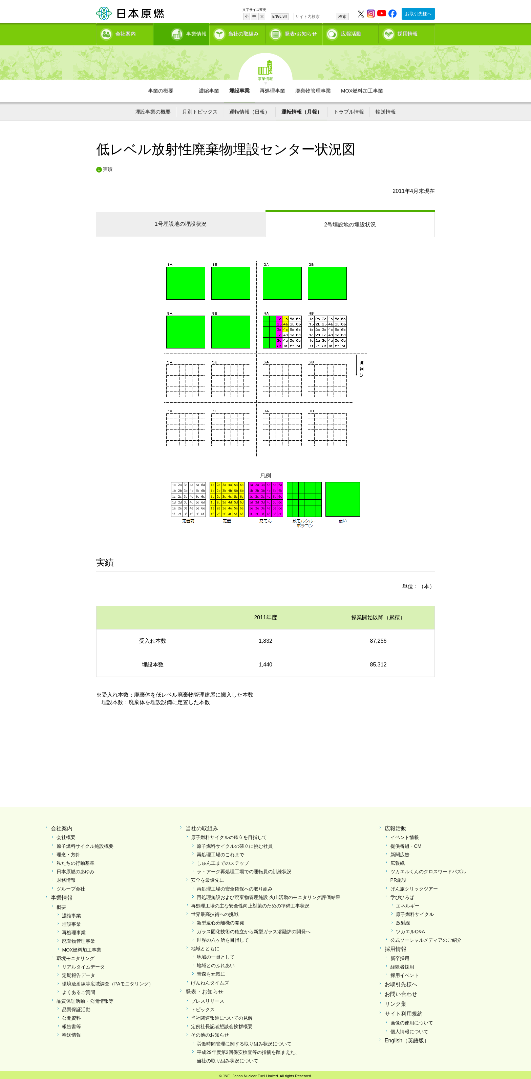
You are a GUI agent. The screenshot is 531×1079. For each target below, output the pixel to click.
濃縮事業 (209, 88)
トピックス (203, 1007)
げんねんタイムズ (210, 980)
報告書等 (71, 1024)
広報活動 (351, 32)
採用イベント (404, 973)
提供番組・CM (406, 843)
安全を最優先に (207, 877)
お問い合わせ (401, 992)
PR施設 (398, 877)
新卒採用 (399, 956)
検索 (342, 16)
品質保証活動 (76, 1007)
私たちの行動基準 (75, 860)
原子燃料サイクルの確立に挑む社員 (235, 843)
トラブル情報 (349, 109)
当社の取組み (243, 32)
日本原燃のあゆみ (75, 869)
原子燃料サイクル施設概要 (85, 843)
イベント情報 (404, 835)
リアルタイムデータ (83, 964)
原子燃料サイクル (415, 912)
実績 (107, 166)
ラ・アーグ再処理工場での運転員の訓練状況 (244, 869)
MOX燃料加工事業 (362, 88)
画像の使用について (411, 1020)
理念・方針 (68, 852)
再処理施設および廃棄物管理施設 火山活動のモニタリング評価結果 (268, 895)
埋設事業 (239, 88)
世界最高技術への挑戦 (214, 912)
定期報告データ (78, 973)
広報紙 (397, 860)
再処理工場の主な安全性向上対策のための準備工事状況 (250, 903)
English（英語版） (407, 1038)
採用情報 (408, 32)
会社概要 (66, 835)
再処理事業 (272, 88)
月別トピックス (200, 109)
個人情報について (409, 1029)
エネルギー (408, 903)
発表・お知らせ (205, 989)
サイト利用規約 (404, 1011)
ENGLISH (279, 16)
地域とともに (205, 946)
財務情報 (66, 877)
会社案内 (125, 32)
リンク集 (395, 1001)
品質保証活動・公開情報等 (85, 998)
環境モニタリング (75, 956)
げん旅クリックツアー (414, 886)
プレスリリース (207, 998)
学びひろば (402, 895)
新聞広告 (399, 852)
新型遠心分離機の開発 (220, 920)
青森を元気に (211, 971)
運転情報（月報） (301, 109)
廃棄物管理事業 (313, 88)
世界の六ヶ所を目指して (223, 937)
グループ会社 (71, 886)
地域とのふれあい (216, 963)
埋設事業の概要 (153, 109)
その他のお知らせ (210, 1032)
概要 (61, 904)
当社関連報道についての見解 (222, 1015)
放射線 (403, 920)
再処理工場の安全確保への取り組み (235, 886)
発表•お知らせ (301, 32)
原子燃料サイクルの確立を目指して (229, 835)
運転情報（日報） (249, 109)
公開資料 (71, 1015)
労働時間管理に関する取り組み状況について (244, 1041)
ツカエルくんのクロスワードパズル (428, 869)
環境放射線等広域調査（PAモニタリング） (107, 981)
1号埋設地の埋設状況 (181, 221)
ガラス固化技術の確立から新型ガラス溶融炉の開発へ (254, 929)
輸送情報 (386, 109)
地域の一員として (216, 954)
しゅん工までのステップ (223, 860)
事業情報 (182, 32)
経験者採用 (402, 964)
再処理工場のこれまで (220, 852)
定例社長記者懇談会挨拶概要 (222, 1024)
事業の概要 (160, 88)
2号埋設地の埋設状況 (350, 222)
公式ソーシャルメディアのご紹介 (426, 937)
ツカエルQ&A (410, 929)
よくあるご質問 (78, 990)
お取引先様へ (418, 13)
